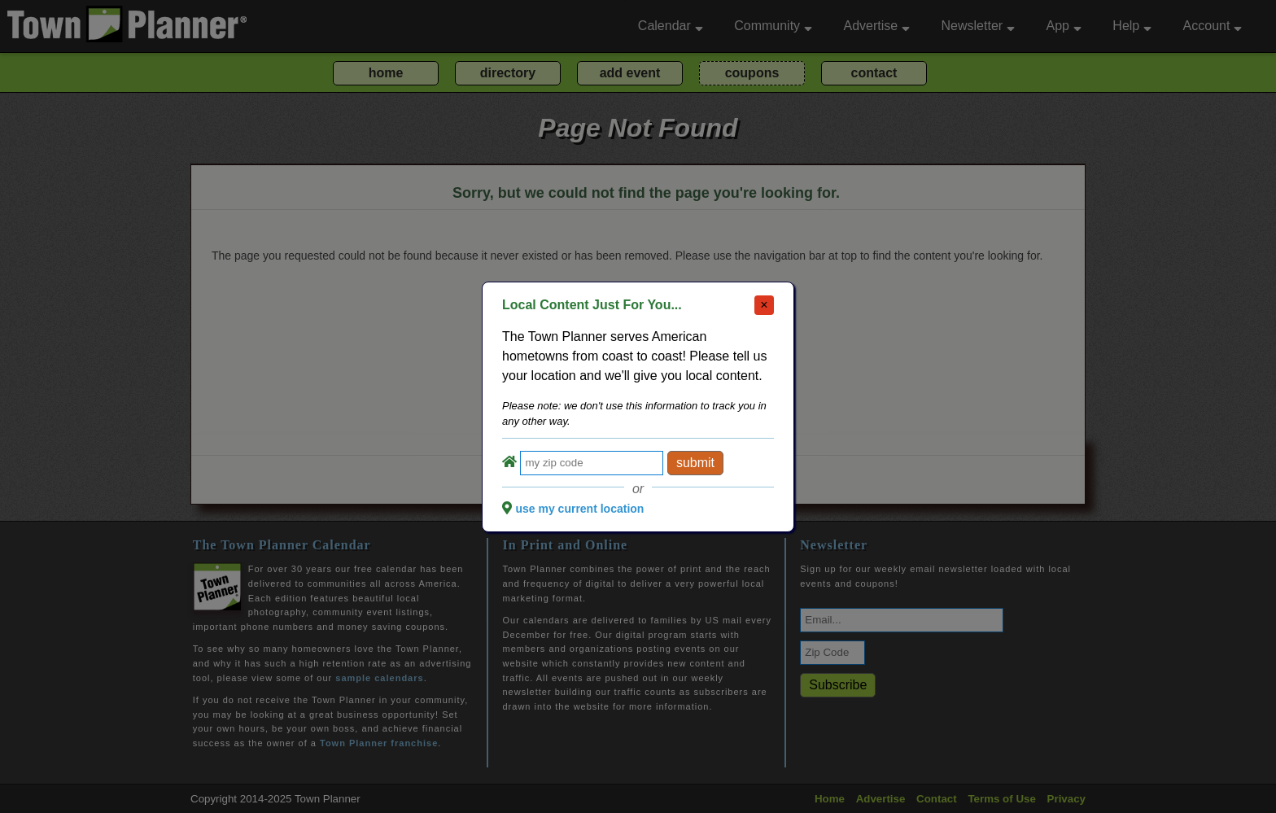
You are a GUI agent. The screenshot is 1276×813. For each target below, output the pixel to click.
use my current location (579, 508)
